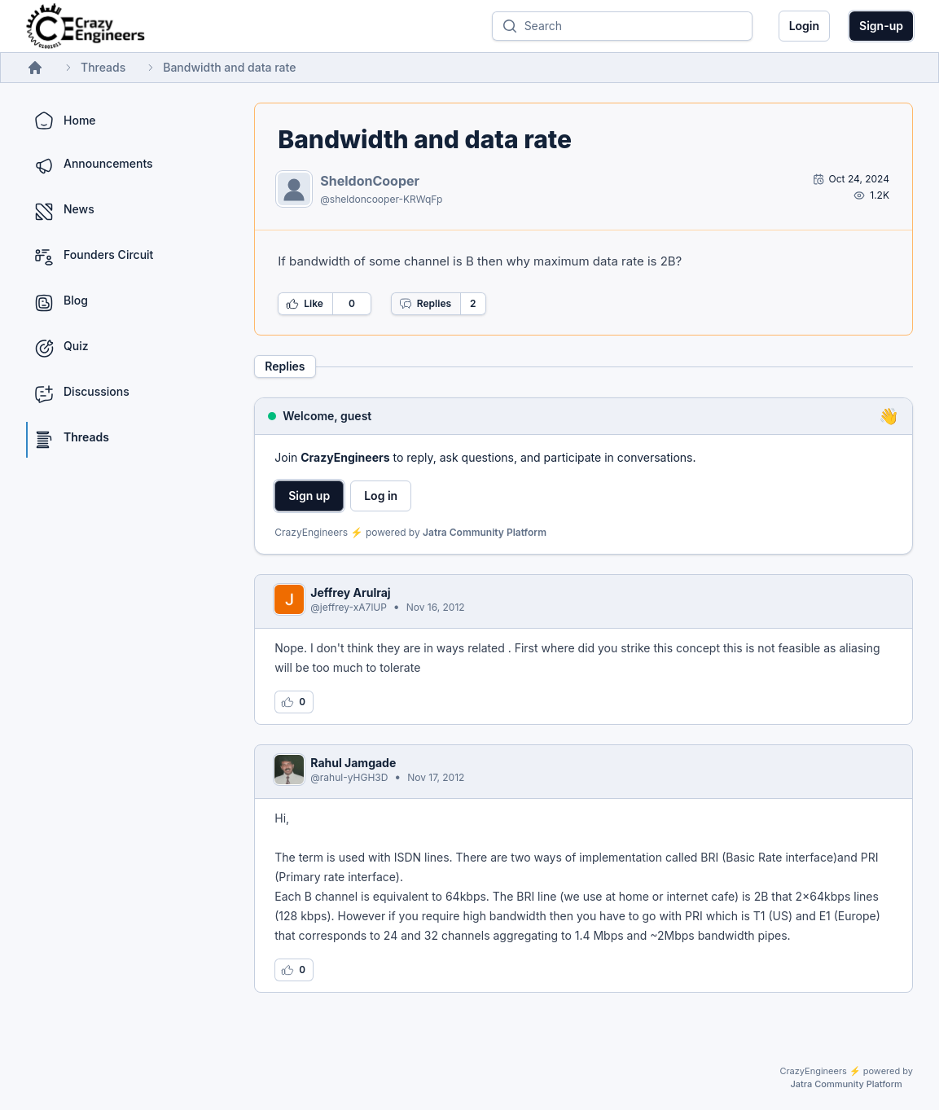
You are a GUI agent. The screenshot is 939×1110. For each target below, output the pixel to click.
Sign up (309, 495)
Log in (380, 495)
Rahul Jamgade (353, 763)
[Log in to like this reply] (294, 702)
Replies (425, 303)
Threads (103, 67)
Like (304, 303)
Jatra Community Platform (484, 532)
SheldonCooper (369, 181)
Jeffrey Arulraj (350, 592)
